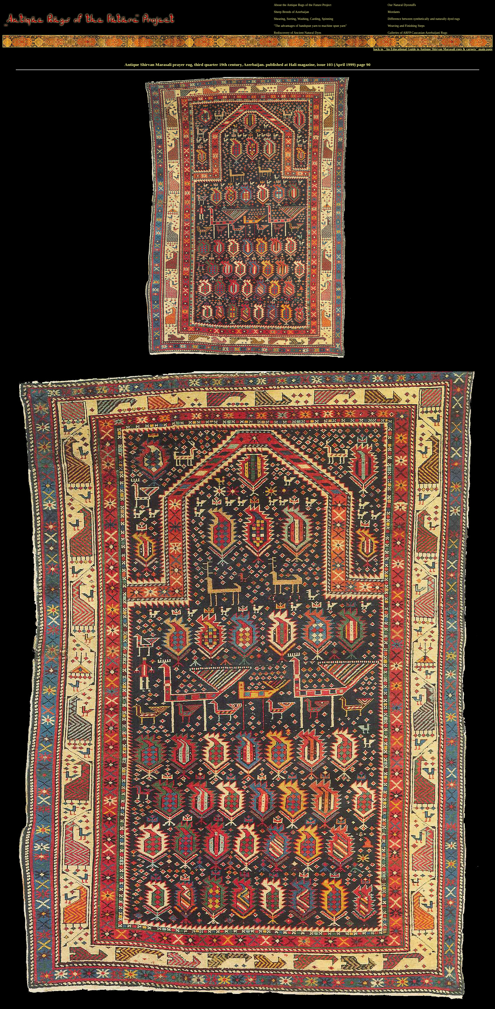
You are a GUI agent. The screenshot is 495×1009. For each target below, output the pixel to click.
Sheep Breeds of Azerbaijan (291, 12)
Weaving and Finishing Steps (406, 25)
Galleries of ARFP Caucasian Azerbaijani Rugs (417, 32)
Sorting (291, 19)
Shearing (279, 19)
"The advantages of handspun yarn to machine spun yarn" (310, 25)
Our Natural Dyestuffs (402, 5)
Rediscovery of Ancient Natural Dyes (297, 32)
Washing (302, 19)
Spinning (327, 19)
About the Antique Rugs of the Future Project (302, 5)
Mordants (394, 12)
